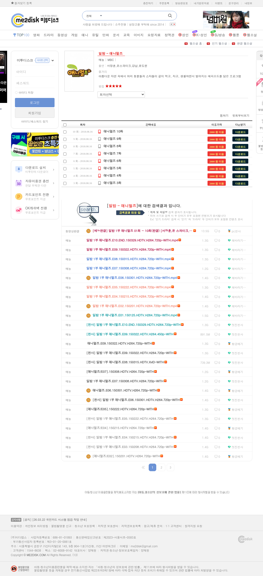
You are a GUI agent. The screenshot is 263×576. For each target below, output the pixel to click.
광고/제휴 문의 (153, 526)
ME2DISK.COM (36, 555)
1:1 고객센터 (174, 526)
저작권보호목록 (131, 526)
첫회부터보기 (240, 115)
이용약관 (16, 526)
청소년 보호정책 (84, 526)
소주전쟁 (120, 24)
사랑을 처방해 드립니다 (97, 24)
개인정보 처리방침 (36, 526)
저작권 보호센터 (108, 526)
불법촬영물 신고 (61, 526)
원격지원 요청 (193, 526)
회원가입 (34, 113)
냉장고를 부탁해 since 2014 (146, 24)
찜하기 (224, 115)
